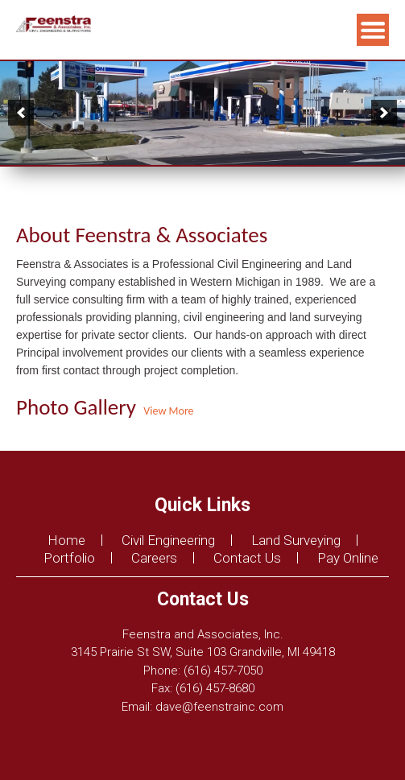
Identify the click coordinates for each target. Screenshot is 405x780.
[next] (384, 113)
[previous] (21, 113)
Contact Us (247, 558)
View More (167, 411)
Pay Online (347, 558)
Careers (154, 558)
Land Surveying (296, 540)
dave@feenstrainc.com (219, 707)
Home (66, 540)
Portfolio (69, 558)
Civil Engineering (168, 540)
